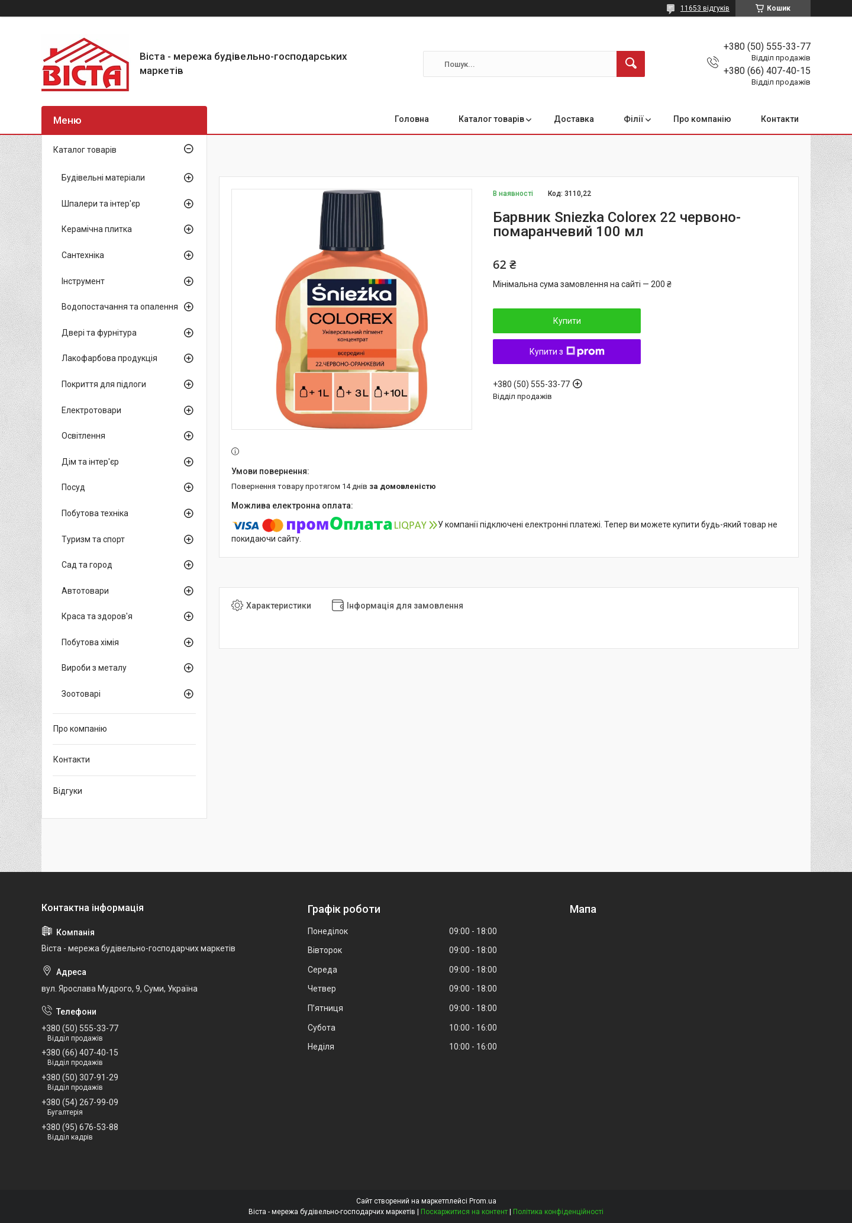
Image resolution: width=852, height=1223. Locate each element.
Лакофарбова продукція (109, 358)
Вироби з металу (94, 667)
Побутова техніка (95, 513)
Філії (634, 119)
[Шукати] (631, 64)
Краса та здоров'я (97, 616)
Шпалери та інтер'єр (101, 203)
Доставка (574, 119)
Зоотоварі (81, 694)
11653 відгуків (705, 8)
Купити (567, 321)
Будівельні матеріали (103, 177)
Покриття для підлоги (104, 384)
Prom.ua (482, 1201)
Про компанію (702, 119)
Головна (412, 119)
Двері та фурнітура (99, 332)
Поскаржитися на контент (464, 1212)
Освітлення (83, 435)
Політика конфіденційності (558, 1212)
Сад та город (87, 564)
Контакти (780, 119)
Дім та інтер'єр (90, 461)
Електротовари (91, 410)
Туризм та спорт (93, 539)
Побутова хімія (90, 642)
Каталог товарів (491, 119)
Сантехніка (83, 255)
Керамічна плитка (97, 229)
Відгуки (67, 791)
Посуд (73, 487)
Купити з (567, 351)
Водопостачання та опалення (120, 306)
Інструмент (83, 281)
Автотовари (85, 591)
